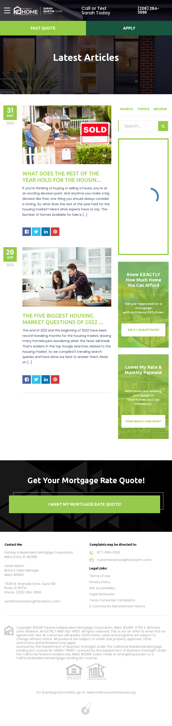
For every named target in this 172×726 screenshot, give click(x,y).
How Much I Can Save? (143, 421)
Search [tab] (126, 109)
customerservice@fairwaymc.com (124, 560)
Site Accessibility (102, 588)
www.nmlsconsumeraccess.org (111, 692)
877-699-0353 (108, 552)
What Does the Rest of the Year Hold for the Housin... (61, 176)
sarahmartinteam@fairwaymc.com (32, 601)
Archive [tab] (160, 109)
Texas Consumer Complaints (112, 600)
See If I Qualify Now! (143, 330)
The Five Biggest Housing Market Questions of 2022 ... (62, 319)
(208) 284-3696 (146, 10)
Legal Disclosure (101, 594)
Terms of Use (99, 576)
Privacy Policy (99, 582)
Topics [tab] (143, 109)
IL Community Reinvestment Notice (117, 606)
